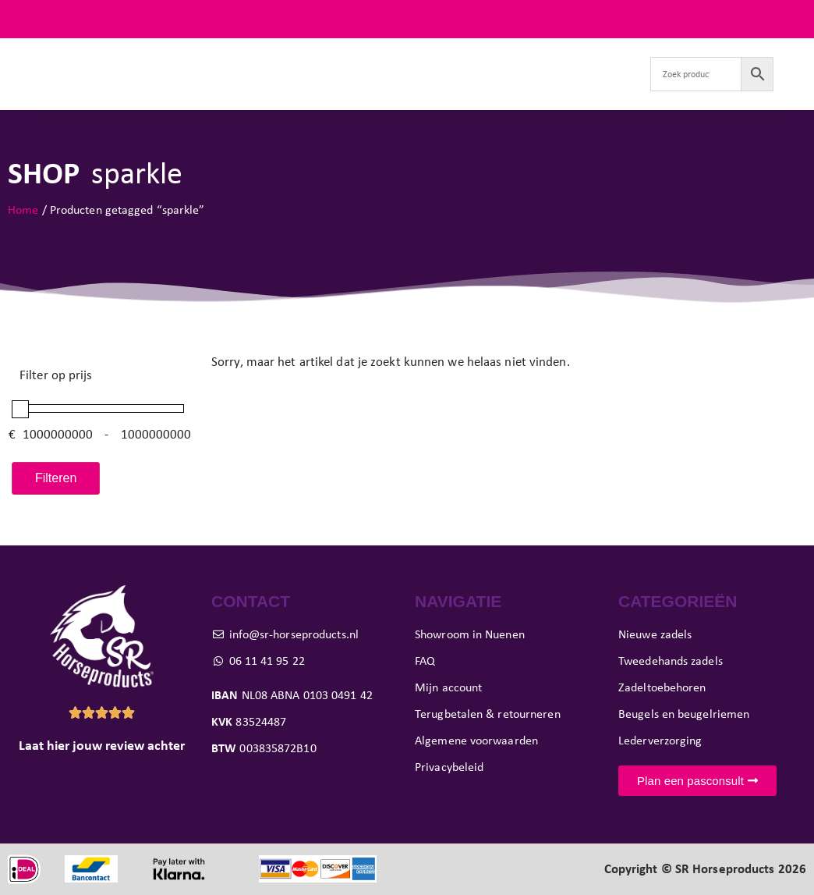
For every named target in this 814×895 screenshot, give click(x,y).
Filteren (55, 478)
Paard (341, 55)
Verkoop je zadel (583, 56)
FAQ (794, 18)
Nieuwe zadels (129, 56)
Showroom (491, 56)
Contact (359, 91)
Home (23, 209)
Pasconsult (412, 56)
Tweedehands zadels (243, 56)
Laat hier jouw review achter (102, 745)
